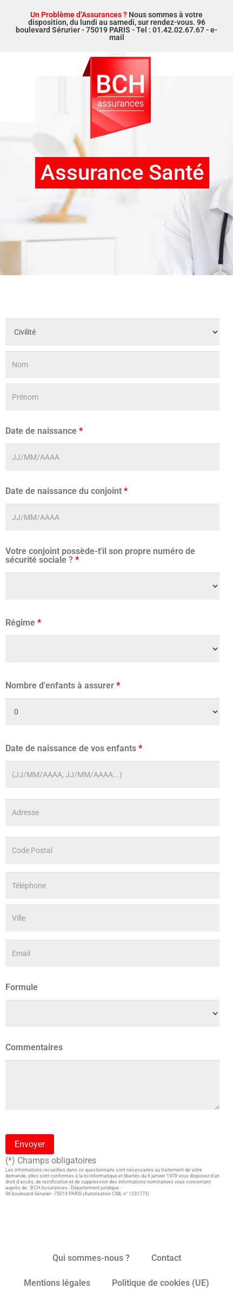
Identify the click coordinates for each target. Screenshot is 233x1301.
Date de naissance (44, 431)
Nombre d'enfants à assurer (62, 685)
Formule (21, 987)
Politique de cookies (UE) (160, 1283)
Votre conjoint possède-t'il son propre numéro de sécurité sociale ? (100, 555)
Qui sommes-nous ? (91, 1258)
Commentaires (34, 1047)
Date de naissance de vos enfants (73, 748)
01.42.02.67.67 (178, 29)
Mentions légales (57, 1283)
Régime (23, 623)
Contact (166, 1258)
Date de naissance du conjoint (66, 491)
